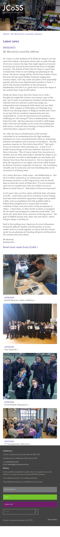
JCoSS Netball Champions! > (16, 405)
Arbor (6, 497)
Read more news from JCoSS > (20, 247)
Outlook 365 (8, 504)
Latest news (11, 41)
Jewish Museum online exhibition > (19, 300)
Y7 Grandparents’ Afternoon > (17, 444)
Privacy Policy (52, 519)
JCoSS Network (9, 489)
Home (6, 34)
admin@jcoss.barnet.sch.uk (18, 464)
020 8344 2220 (12, 462)
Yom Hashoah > (11, 350)
